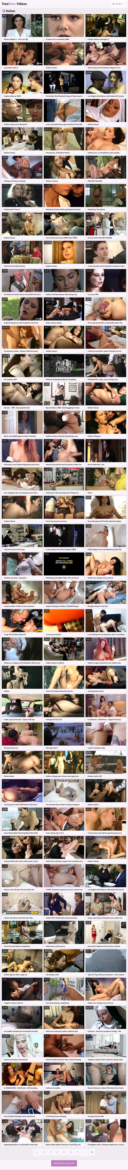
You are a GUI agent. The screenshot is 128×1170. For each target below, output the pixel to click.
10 (95, 1154)
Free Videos (17, 4)
